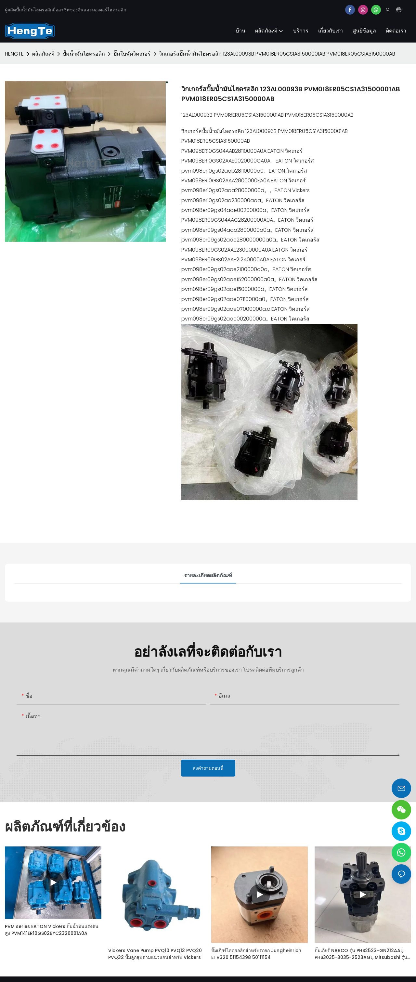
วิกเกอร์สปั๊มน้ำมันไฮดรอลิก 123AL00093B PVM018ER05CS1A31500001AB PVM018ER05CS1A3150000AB (277, 54)
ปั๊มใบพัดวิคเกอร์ (131, 54)
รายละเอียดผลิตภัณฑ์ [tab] (208, 575)
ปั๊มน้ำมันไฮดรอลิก (84, 54)
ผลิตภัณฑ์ (43, 54)
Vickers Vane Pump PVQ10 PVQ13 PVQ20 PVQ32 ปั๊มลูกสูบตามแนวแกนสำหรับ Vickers (155, 954)
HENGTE (14, 54)
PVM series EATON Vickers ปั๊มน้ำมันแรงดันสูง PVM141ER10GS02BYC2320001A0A (51, 929)
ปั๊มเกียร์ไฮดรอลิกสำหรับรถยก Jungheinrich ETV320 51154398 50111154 (256, 954)
